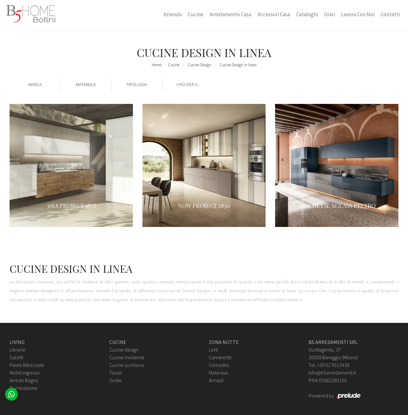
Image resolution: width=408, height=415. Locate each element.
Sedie (115, 380)
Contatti (390, 14)
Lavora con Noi (358, 14)
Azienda (173, 14)
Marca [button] (35, 84)
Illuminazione (23, 388)
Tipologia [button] (137, 84)
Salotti (16, 357)
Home (157, 65)
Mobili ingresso (25, 372)
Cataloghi (307, 14)
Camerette (220, 357)
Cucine (195, 14)
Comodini (219, 365)
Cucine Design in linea (238, 65)
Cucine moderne (126, 357)
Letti (213, 349)
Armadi (216, 380)
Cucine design (123, 349)
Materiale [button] (86, 84)
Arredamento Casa (230, 14)
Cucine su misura (126, 365)
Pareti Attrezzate (27, 365)
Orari (329, 14)
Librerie (18, 349)
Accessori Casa (274, 14)
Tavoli (115, 372)
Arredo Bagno (24, 380)
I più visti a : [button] (188, 84)
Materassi (218, 372)
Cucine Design (199, 65)
